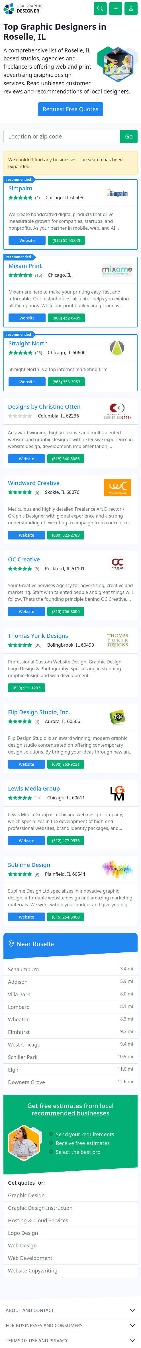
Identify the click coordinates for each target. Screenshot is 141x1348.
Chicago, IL (59, 275)
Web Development (30, 1258)
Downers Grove (70, 1082)
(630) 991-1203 (26, 688)
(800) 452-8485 (66, 318)
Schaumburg (70, 969)
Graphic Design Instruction (40, 1207)
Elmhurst (70, 1031)
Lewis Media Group (34, 788)
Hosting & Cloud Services (38, 1220)
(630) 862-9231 (66, 764)
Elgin (70, 1069)
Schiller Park (70, 1056)
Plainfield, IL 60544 (65, 874)
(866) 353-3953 (66, 381)
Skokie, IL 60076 (62, 492)
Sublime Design (29, 865)
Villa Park (70, 994)
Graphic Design (26, 1195)
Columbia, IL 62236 (58, 416)
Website (27, 240)
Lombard (70, 1006)
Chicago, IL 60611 (66, 798)
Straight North (28, 343)
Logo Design (23, 1232)
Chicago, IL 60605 (64, 197)
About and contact (30, 1310)
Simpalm (20, 188)
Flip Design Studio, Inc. (39, 712)
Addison (70, 981)
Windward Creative (34, 483)
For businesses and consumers (44, 1325)
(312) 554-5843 (66, 240)
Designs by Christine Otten (44, 406)
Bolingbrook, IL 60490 (70, 645)
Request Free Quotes (71, 109)
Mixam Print (25, 266)
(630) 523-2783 (66, 535)
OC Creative (24, 559)
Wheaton (70, 1019)
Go (129, 136)
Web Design (22, 1245)
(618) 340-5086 (66, 458)
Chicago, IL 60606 (66, 352)
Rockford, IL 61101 (65, 568)
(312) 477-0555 (66, 840)
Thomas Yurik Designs (38, 636)
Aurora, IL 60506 (62, 721)
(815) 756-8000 (66, 611)
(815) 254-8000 (66, 917)
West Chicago (70, 1044)
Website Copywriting (33, 1270)
